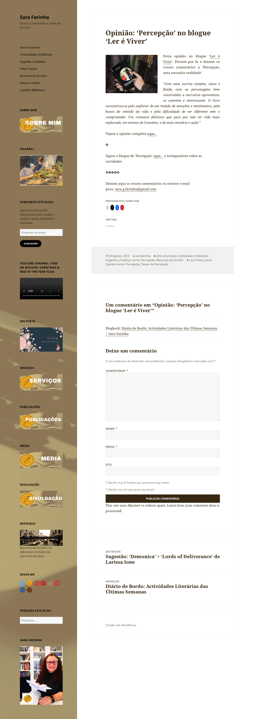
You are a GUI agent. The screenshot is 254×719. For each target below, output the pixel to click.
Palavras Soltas (30, 83)
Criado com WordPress (121, 625)
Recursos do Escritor (33, 76)
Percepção (148, 260)
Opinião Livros (115, 264)
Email (111, 447)
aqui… (152, 133)
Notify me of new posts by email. (132, 490)
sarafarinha (143, 256)
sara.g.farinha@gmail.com (135, 189)
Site (109, 465)
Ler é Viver (196, 260)
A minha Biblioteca (32, 90)
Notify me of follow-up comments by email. (139, 483)
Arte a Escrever (30, 47)
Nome (111, 429)
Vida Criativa (28, 69)
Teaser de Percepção (154, 264)
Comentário (117, 371)
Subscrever (31, 243)
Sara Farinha (34, 17)
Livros (136, 260)
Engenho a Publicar (33, 62)
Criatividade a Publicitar (36, 54)
